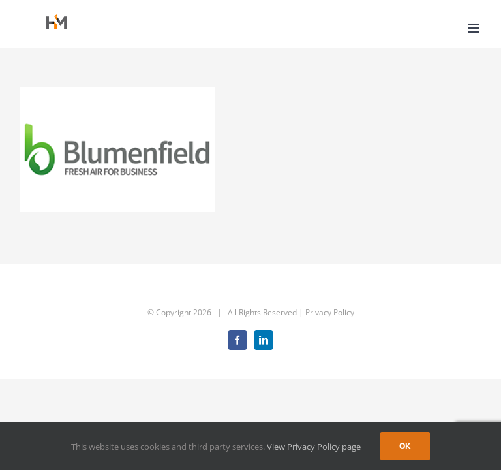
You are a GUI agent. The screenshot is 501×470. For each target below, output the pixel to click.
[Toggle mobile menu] (474, 28)
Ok (405, 446)
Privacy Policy (329, 312)
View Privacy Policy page (314, 446)
